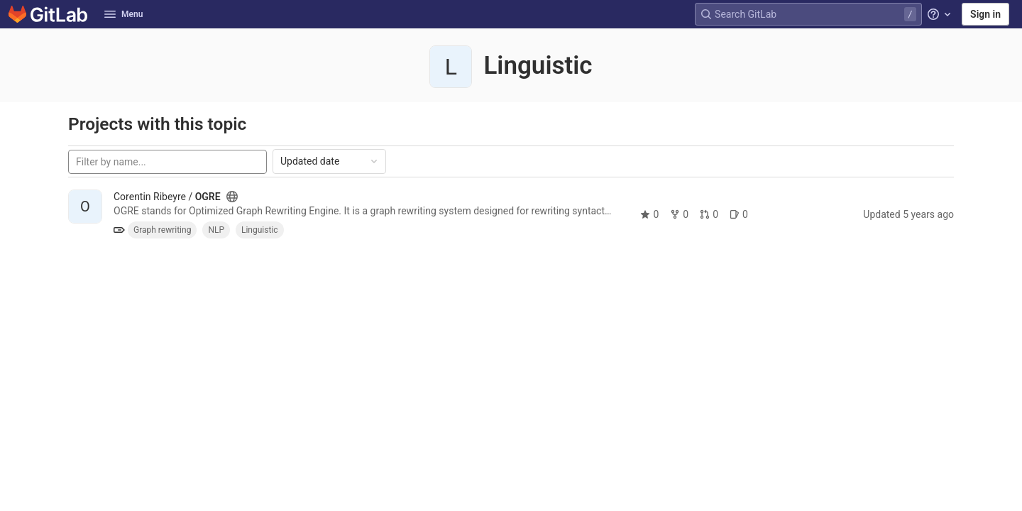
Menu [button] (123, 14)
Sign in (985, 14)
